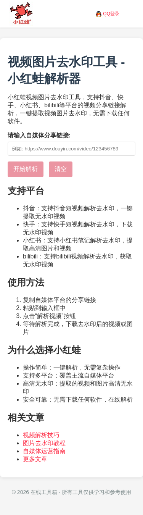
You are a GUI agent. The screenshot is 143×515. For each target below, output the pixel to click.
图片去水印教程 (44, 443)
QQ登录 (111, 13)
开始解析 (25, 169)
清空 (61, 169)
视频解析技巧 (41, 435)
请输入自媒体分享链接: (39, 135)
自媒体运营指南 (44, 451)
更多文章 (35, 459)
